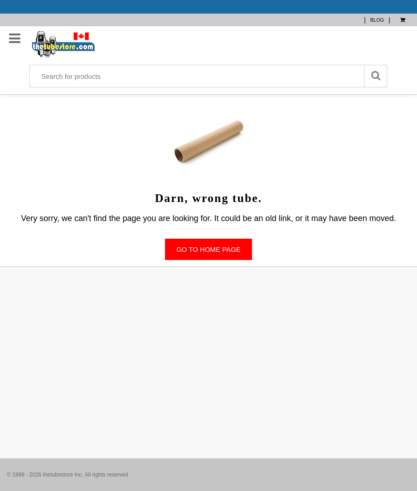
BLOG (377, 20)
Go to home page (208, 249)
